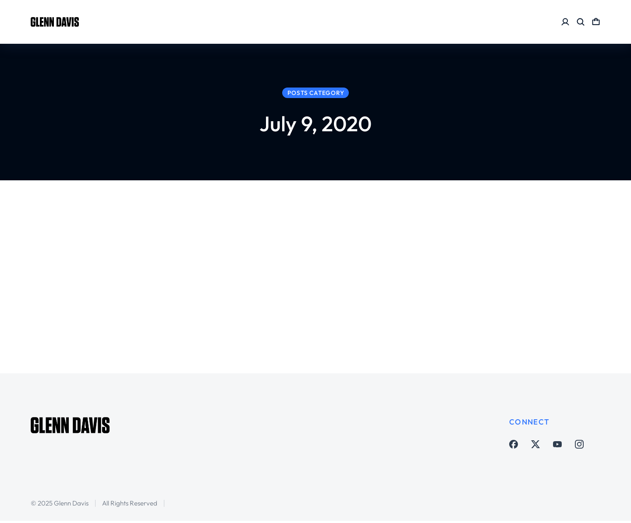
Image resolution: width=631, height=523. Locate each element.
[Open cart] (596, 22)
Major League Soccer (166, 296)
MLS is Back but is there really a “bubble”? (213, 270)
